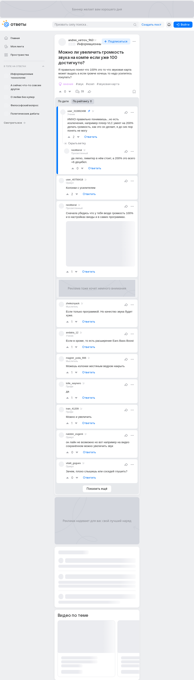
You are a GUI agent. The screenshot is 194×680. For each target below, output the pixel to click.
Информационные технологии (98, 44)
